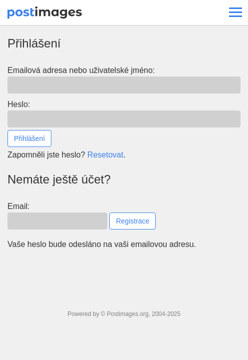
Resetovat (105, 154)
